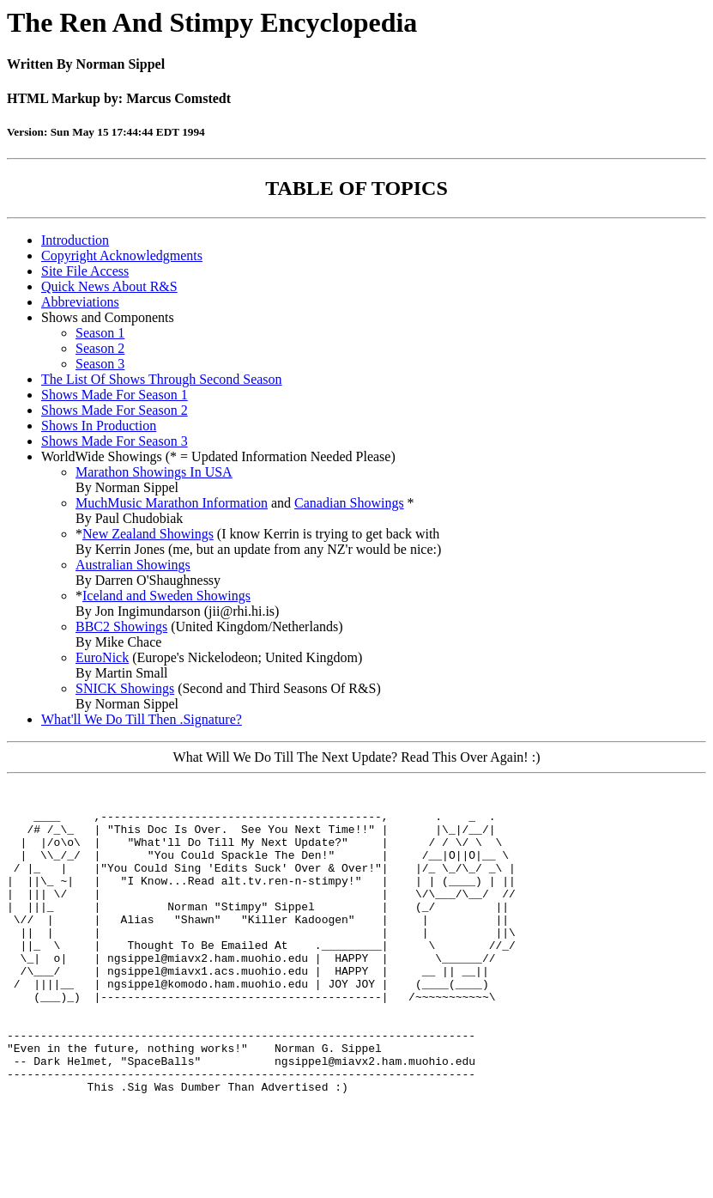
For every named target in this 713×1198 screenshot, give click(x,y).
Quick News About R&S (109, 286)
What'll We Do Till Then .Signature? (141, 719)
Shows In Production (98, 425)
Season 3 (100, 363)
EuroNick (102, 657)
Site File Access (85, 271)
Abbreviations (80, 302)
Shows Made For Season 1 (114, 394)
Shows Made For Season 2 (114, 410)
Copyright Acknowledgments (121, 255)
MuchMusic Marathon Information (172, 503)
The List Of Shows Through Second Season (161, 379)
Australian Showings (133, 564)
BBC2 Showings (121, 626)
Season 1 (100, 332)
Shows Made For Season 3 (114, 441)
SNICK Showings (125, 688)
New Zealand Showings (148, 533)
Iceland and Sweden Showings (166, 595)
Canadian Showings (349, 503)
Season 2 (100, 348)
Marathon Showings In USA (154, 472)
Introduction (75, 240)
